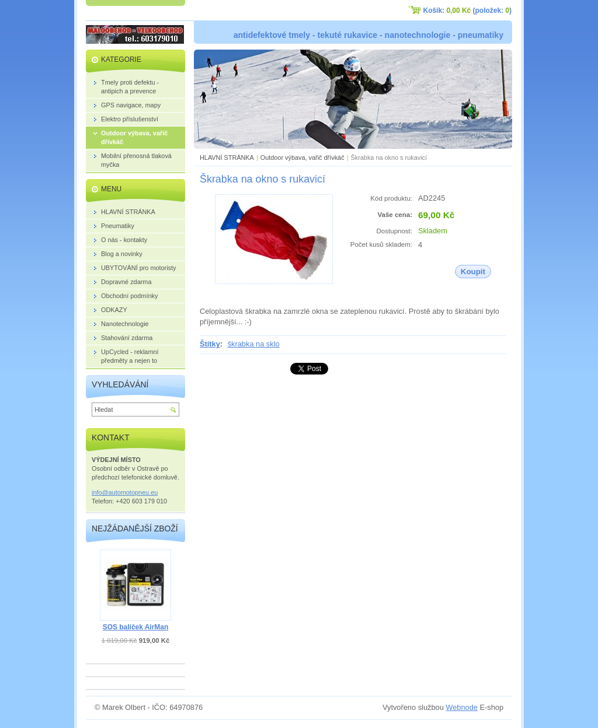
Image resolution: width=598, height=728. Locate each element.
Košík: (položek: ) (467, 10)
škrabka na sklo (254, 344)
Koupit (473, 271)
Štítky (210, 344)
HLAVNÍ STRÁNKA (227, 157)
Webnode (462, 707)
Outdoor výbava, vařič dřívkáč (302, 157)
